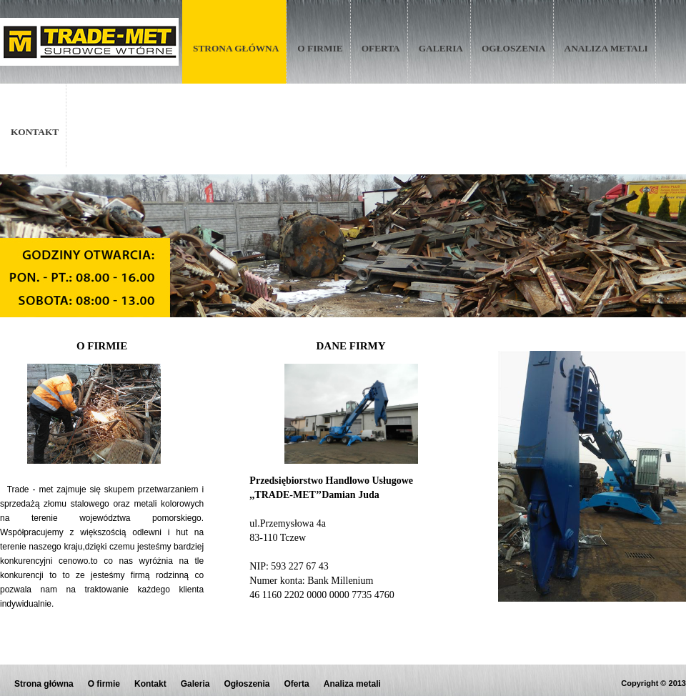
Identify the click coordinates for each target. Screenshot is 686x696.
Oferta (381, 48)
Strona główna (236, 48)
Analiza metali (606, 48)
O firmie (319, 48)
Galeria (441, 48)
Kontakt (35, 131)
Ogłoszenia (514, 48)
